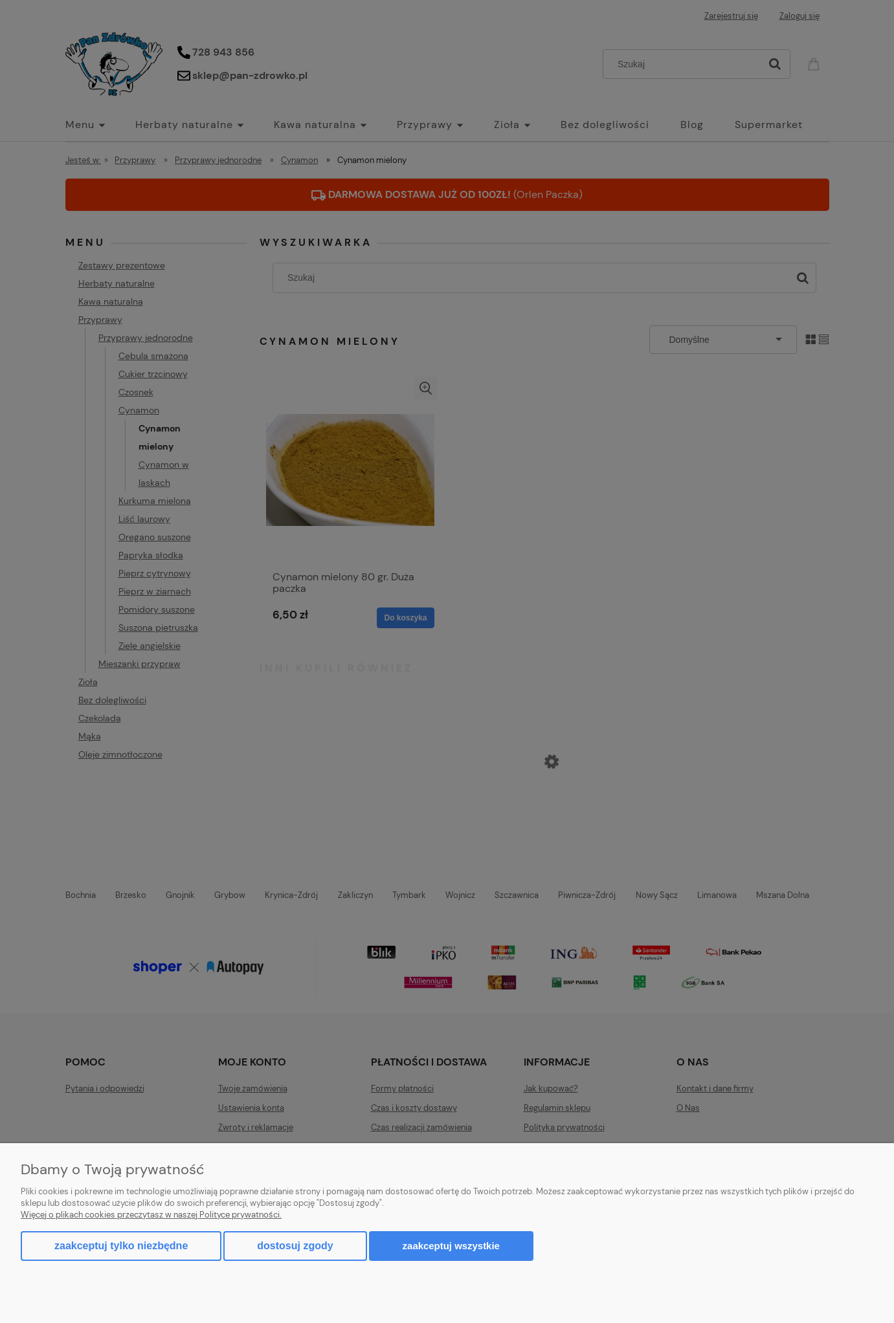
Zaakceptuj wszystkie (451, 1245)
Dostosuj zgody (295, 1245)
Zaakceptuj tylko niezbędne (121, 1245)
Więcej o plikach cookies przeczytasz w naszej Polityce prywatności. (151, 1214)
